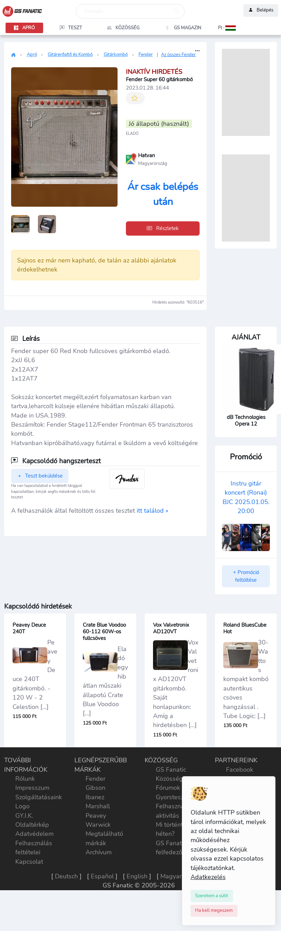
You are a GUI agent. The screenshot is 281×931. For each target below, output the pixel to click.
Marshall (98, 806)
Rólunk (25, 778)
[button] (227, 28)
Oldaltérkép (32, 825)
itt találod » (152, 510)
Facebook (239, 769)
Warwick (98, 825)
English (137, 876)
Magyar (171, 876)
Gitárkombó (116, 55)
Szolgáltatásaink (38, 797)
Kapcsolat (29, 861)
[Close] (212, 896)
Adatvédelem (34, 834)
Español (102, 876)
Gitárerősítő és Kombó (70, 55)
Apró (32, 55)
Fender (145, 55)
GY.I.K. (24, 815)
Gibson (95, 788)
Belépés (260, 10)
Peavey (96, 815)
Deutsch (66, 876)
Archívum (99, 852)
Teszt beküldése (40, 475)
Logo (22, 806)
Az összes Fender (178, 55)
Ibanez (95, 797)
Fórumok (168, 788)
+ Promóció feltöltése (246, 576)
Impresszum (32, 788)
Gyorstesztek (174, 797)
